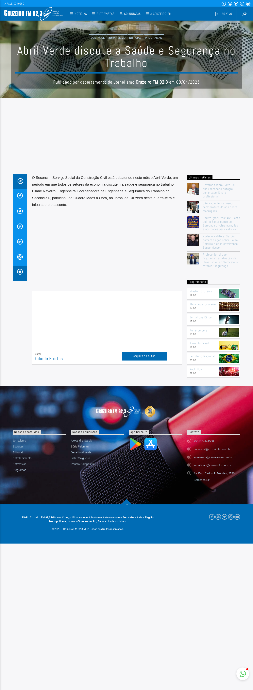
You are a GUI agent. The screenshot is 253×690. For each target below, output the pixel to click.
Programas (153, 77)
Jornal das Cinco (201, 397)
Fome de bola (198, 410)
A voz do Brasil (199, 423)
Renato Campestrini (83, 544)
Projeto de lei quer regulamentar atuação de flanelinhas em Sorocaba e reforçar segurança (220, 340)
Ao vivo (223, 14)
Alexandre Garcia (81, 520)
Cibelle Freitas (49, 438)
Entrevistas (105, 14)
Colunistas (132, 14)
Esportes (18, 526)
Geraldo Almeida (81, 532)
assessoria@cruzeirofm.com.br (213, 537)
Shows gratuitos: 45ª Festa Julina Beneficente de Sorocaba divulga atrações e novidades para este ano (221, 303)
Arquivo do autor (144, 436)
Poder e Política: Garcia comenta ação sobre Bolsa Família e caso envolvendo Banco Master (220, 321)
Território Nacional (202, 436)
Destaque (98, 77)
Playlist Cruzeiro (201, 371)
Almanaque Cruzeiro (203, 384)
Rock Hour (196, 449)
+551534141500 (204, 521)
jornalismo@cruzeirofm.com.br (212, 545)
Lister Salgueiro (80, 538)
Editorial (18, 532)
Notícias (81, 14)
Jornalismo (117, 77)
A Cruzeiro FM (160, 14)
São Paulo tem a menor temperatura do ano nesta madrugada (220, 287)
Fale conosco (14, 3)
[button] (242, 673)
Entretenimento (22, 538)
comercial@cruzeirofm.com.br (212, 529)
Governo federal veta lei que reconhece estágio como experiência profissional (219, 270)
